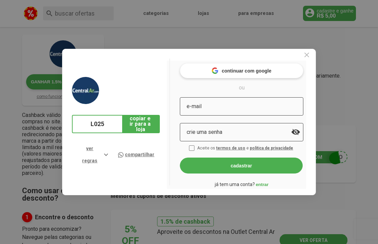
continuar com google (252, 67)
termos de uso (242, 145)
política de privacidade (283, 145)
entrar (273, 181)
